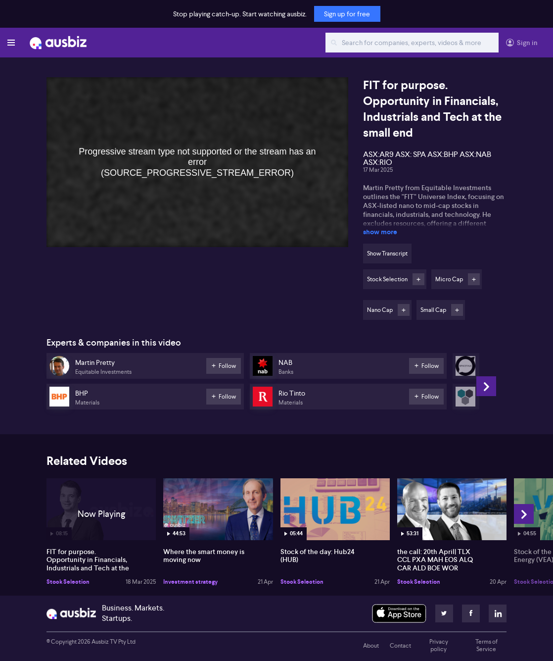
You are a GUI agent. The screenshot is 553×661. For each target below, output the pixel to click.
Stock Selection (68, 582)
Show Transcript (387, 253)
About (371, 646)
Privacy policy (438, 646)
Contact (400, 646)
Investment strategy (190, 582)
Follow (418, 279)
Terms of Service (486, 646)
